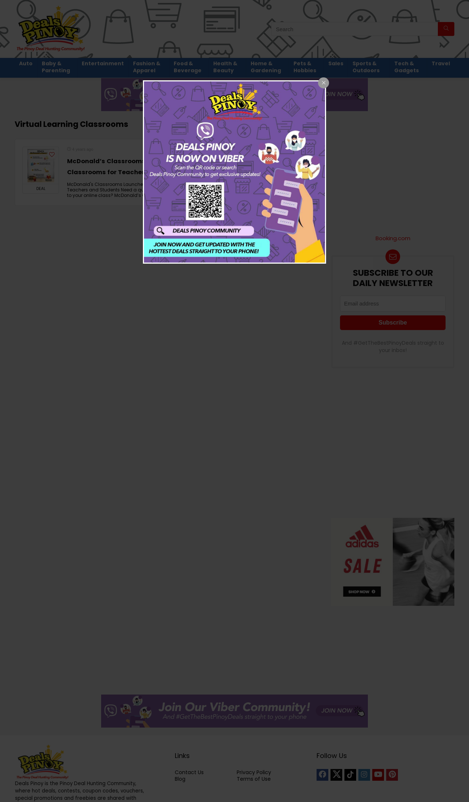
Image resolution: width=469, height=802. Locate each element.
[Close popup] (323, 82)
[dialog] (234, 172)
